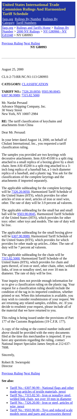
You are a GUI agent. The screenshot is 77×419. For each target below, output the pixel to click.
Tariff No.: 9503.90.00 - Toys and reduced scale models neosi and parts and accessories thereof (41, 411)
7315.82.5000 (30, 95)
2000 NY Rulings (28, 31)
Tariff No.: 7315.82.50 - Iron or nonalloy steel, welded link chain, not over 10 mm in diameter (40, 397)
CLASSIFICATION (35, 84)
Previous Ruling (12, 43)
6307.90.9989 (11, 95)
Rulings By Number (28, 19)
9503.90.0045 (51, 91)
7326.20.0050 (31, 91)
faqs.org (7, 19)
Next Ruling (32, 43)
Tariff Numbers (26, 23)
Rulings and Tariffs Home (34, 27)
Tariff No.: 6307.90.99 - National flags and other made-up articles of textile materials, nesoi (42, 389)
